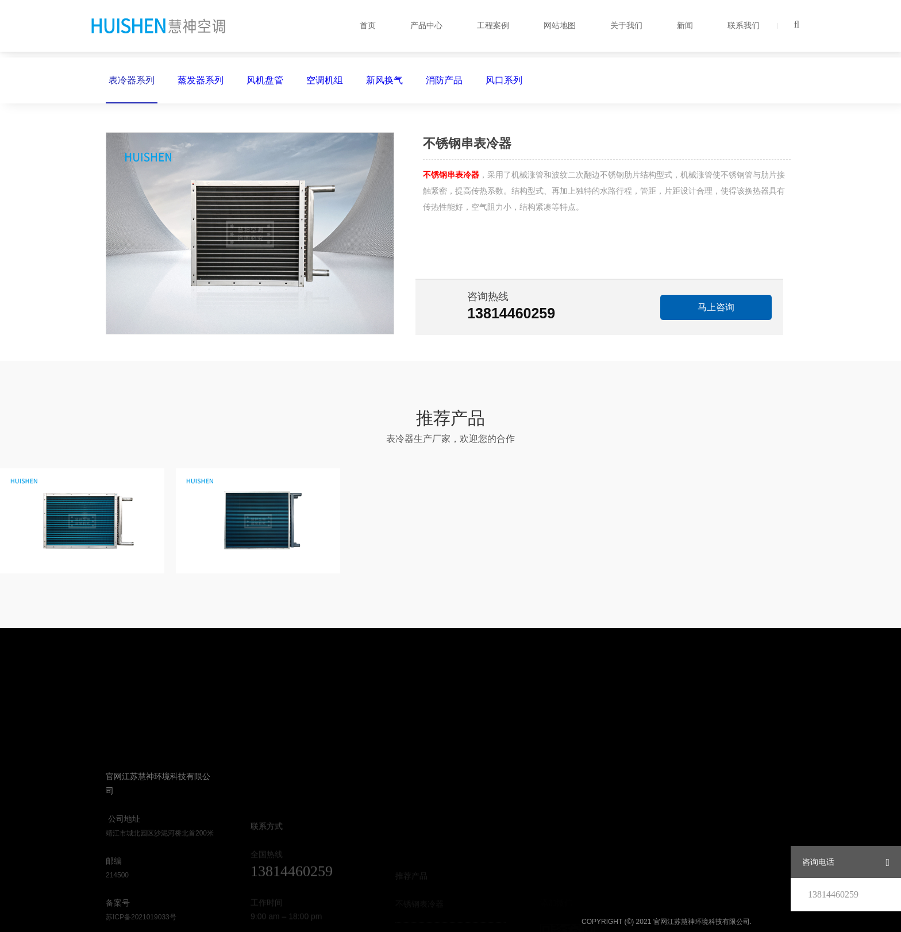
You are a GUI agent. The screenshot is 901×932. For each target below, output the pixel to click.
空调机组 (324, 80)
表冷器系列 (131, 89)
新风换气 (384, 80)
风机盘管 (265, 80)
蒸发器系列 (201, 80)
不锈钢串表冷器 (451, 174)
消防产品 (444, 80)
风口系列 (504, 80)
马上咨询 (716, 307)
